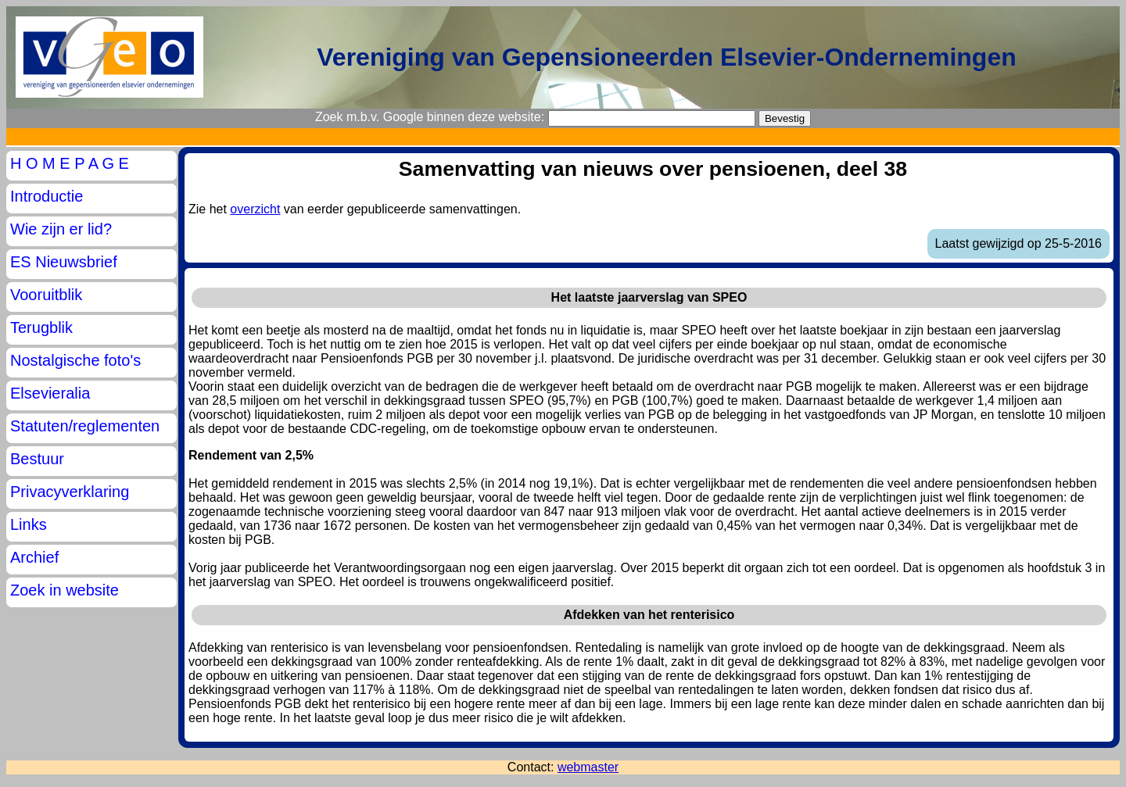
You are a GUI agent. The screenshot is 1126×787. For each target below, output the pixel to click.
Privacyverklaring (69, 491)
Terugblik (41, 327)
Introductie (46, 196)
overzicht (255, 209)
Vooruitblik (46, 294)
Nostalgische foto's (75, 360)
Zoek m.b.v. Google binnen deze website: (429, 116)
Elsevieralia (50, 393)
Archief (34, 557)
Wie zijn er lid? (61, 229)
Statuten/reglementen (85, 426)
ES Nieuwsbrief (63, 261)
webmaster (588, 767)
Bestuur (37, 458)
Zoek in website (64, 590)
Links (28, 524)
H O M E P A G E (69, 163)
